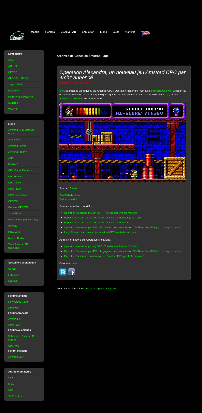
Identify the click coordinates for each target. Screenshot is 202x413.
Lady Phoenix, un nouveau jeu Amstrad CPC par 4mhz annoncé (100, 232)
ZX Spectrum (15, 396)
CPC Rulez (14, 188)
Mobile (35, 31)
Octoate (12, 225)
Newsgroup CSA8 (18, 301)
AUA (11, 158)
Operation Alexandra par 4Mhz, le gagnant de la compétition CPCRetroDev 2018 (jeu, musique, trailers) (122, 227)
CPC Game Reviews (20, 170)
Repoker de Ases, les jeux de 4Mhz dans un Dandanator (96, 222)
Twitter (73, 188)
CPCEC (12, 72)
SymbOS (13, 280)
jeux (75, 263)
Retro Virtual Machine (20, 96)
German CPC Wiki (18, 207)
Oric (10, 390)
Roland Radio (16, 238)
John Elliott (14, 213)
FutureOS (13, 274)
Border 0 (13, 164)
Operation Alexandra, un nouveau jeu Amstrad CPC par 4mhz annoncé (104, 256)
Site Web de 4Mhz (69, 195)
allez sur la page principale (100, 288)
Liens (103, 31)
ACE (11, 59)
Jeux (116, 31)
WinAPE (13, 109)
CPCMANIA (15, 176)
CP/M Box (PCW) (18, 78)
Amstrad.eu (14, 139)
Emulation (88, 31)
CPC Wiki (13, 201)
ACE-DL (13, 66)
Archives (129, 31)
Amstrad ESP (16, 356)
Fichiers (50, 31)
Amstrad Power (17, 145)
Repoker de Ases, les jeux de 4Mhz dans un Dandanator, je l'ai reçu (102, 217)
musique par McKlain (71, 98)
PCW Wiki (14, 231)
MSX (11, 383)
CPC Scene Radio (18, 195)
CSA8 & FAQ (68, 31)
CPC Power (15, 182)
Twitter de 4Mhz (68, 199)
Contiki (12, 268)
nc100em (13, 90)
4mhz (62, 90)
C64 (10, 377)
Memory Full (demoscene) (23, 219)
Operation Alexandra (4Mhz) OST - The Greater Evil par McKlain (100, 212)
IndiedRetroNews (161, 90)
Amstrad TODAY (17, 152)
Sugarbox (13, 102)
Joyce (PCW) (15, 84)
